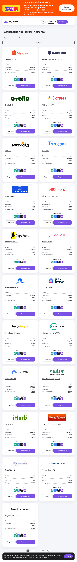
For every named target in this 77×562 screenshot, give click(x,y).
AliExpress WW (48, 105)
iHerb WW (9, 424)
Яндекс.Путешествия (13, 516)
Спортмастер (10, 196)
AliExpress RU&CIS (50, 196)
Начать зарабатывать (66, 8)
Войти (51, 21)
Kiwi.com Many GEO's (51, 333)
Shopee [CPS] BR (12, 59)
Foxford (8, 151)
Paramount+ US (11, 287)
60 (39, 551)
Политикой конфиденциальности (38, 557)
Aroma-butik (47, 242)
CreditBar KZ (10, 470)
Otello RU (9, 105)
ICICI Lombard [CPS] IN (51, 424)
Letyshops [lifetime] (12, 333)
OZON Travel (47, 287)
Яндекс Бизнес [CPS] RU (52, 59)
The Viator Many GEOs (51, 379)
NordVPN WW (10, 379)
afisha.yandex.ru (11, 242)
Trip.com (45, 151)
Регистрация (62, 21)
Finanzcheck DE (48, 470)
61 (43, 551)
